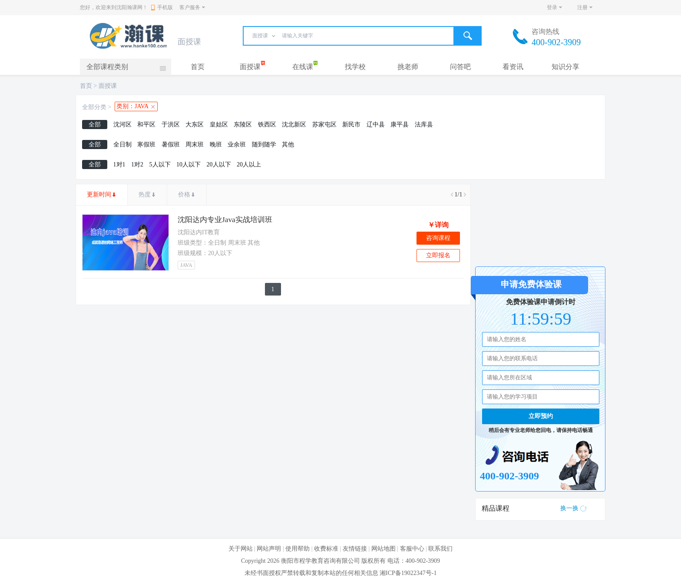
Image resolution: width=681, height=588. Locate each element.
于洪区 (171, 124)
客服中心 (412, 548)
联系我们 (440, 548)
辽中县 (376, 124)
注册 (582, 7)
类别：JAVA (132, 106)
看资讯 (512, 66)
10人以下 (188, 164)
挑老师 (407, 66)
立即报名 (438, 255)
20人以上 (249, 164)
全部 (95, 124)
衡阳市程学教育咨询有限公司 (320, 561)
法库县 (424, 124)
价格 (184, 194)
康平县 (399, 124)
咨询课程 (438, 238)
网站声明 (269, 548)
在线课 (302, 66)
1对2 (137, 164)
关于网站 (240, 548)
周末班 (194, 144)
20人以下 (219, 164)
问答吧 (460, 66)
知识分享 (565, 66)
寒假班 (146, 144)
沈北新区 (294, 124)
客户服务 (189, 7)
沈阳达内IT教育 (199, 232)
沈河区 (122, 124)
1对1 (119, 164)
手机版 (162, 7)
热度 (145, 194)
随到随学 (264, 144)
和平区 (146, 124)
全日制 (122, 144)
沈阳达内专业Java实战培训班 (225, 220)
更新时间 (99, 194)
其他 (288, 144)
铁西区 (267, 124)
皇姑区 (219, 124)
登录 (552, 7)
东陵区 (243, 124)
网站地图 (383, 548)
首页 (198, 66)
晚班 (216, 144)
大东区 (194, 124)
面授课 (250, 66)
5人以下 (160, 164)
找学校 (355, 66)
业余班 (237, 144)
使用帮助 (297, 548)
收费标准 (326, 548)
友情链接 (355, 548)
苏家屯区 (324, 124)
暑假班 (171, 144)
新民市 (351, 124)
